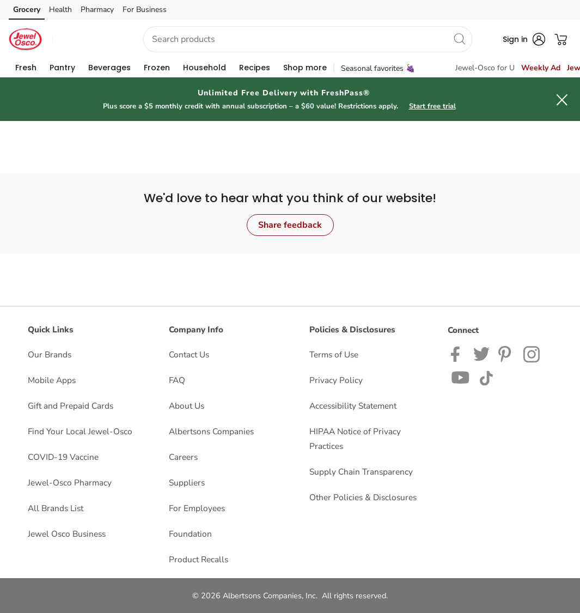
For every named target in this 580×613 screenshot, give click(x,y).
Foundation (190, 533)
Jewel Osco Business (67, 533)
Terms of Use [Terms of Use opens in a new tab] (333, 354)
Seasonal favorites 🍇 (378, 68)
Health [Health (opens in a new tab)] (60, 9)
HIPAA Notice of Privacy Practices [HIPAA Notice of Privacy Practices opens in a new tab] (355, 439)
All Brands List (55, 508)
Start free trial (432, 106)
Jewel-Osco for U (485, 68)
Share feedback (290, 225)
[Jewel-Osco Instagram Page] (532, 353)
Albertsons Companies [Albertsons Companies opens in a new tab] (211, 431)
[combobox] (307, 39)
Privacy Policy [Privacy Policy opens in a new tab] (336, 380)
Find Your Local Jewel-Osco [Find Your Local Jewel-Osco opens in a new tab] (80, 431)
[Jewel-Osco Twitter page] (481, 353)
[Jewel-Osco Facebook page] (457, 353)
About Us (186, 405)
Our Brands (49, 354)
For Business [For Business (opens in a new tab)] (145, 9)
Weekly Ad (540, 68)
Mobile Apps (52, 380)
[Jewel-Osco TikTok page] (486, 376)
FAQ (177, 380)
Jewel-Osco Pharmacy (70, 482)
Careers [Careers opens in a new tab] (183, 457)
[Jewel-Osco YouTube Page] (460, 376)
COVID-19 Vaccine (63, 457)
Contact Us (189, 354)
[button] (87, 39)
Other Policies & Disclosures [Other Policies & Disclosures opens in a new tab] (363, 497)
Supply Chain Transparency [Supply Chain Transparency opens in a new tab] (361, 471)
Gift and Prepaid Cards (70, 405)
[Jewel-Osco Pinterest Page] (506, 353)
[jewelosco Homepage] (25, 39)
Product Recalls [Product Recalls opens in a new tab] (198, 559)
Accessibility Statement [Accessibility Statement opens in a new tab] (352, 405)
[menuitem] (25, 67)
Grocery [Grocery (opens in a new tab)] (26, 9)
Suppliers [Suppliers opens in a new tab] (187, 482)
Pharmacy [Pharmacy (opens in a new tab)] (97, 9)
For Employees (197, 508)
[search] (459, 38)
